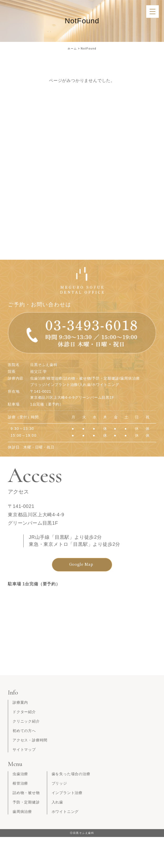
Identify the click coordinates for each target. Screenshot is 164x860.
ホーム (72, 48)
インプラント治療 (67, 793)
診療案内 (20, 702)
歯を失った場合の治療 (71, 774)
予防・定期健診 (26, 802)
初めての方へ (24, 731)
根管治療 (20, 783)
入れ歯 (57, 802)
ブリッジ (59, 783)
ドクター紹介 (24, 712)
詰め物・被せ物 (26, 793)
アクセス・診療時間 (30, 740)
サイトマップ (24, 749)
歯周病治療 (22, 811)
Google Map (81, 564)
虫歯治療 (20, 774)
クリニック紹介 (26, 721)
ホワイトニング (65, 811)
